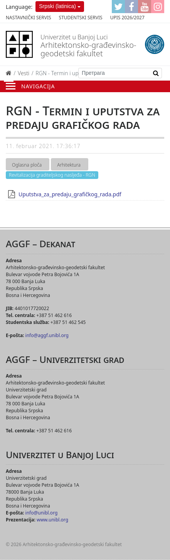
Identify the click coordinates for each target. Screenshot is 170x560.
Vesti (23, 73)
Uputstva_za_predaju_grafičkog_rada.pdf (70, 194)
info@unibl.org (41, 512)
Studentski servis (81, 17)
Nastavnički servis (28, 17)
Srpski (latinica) (57, 6)
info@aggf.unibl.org (47, 335)
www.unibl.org (52, 519)
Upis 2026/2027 (127, 17)
